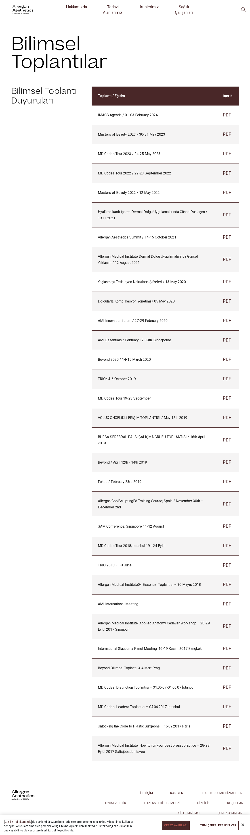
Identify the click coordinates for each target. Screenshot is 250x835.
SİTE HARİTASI (189, 813)
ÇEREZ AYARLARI (230, 813)
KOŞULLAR (235, 803)
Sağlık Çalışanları (184, 9)
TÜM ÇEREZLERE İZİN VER (218, 830)
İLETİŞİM (146, 793)
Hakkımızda (76, 6)
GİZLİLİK (203, 803)
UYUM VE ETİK (115, 803)
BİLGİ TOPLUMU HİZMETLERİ (222, 793)
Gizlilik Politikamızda (18, 826)
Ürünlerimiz (149, 6)
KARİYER (176, 793)
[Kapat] (243, 829)
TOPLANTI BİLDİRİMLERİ (162, 803)
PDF (227, 115)
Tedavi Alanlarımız (112, 9)
